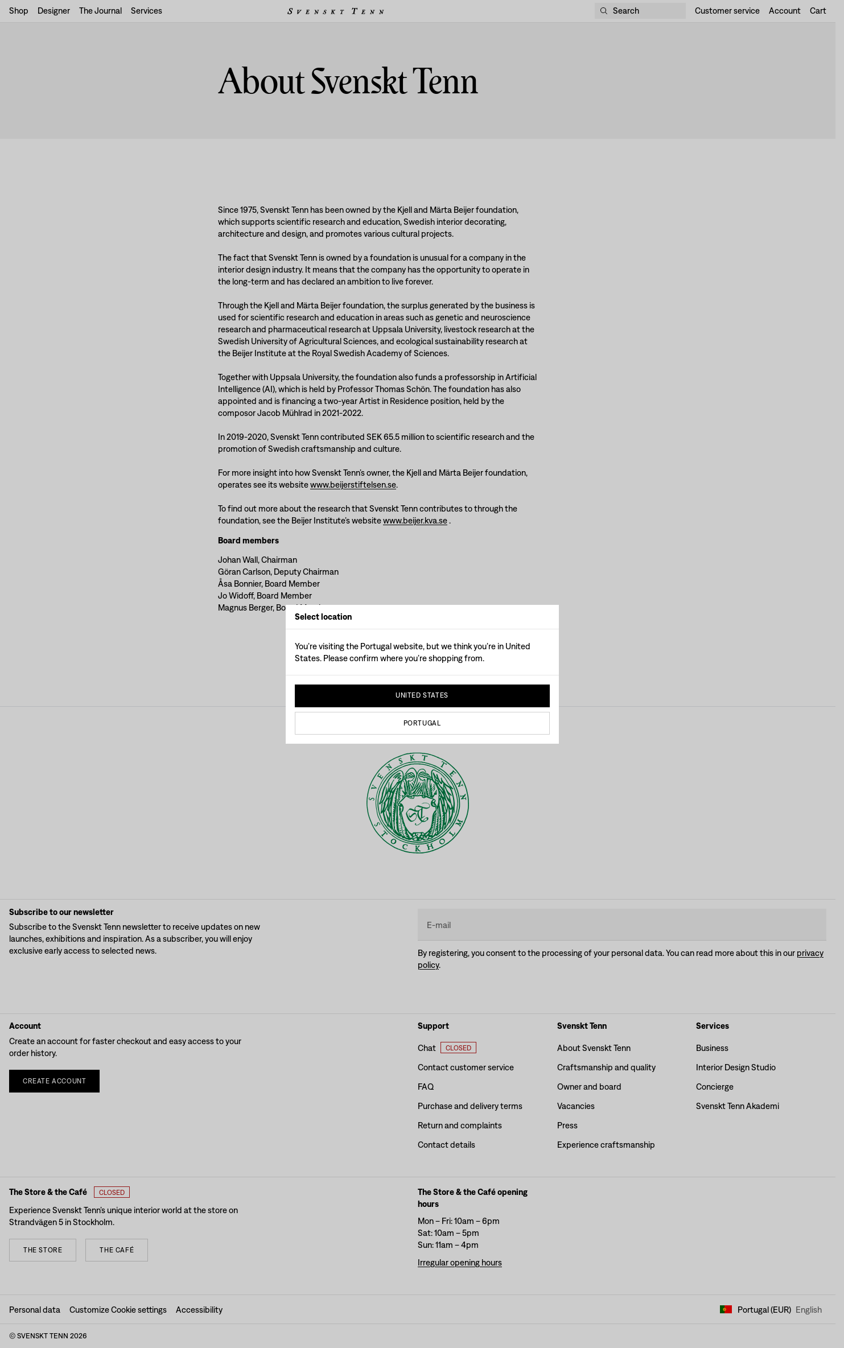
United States (422, 695)
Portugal (422, 723)
